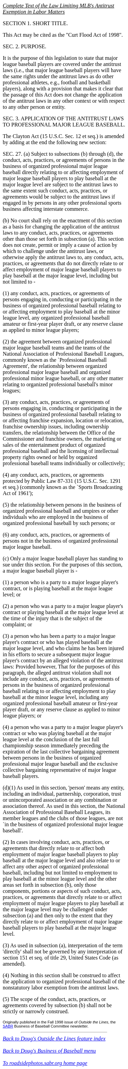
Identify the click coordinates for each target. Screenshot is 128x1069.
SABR (8, 1026)
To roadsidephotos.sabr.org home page (45, 1063)
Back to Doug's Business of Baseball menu (49, 1051)
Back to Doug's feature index (54, 1038)
